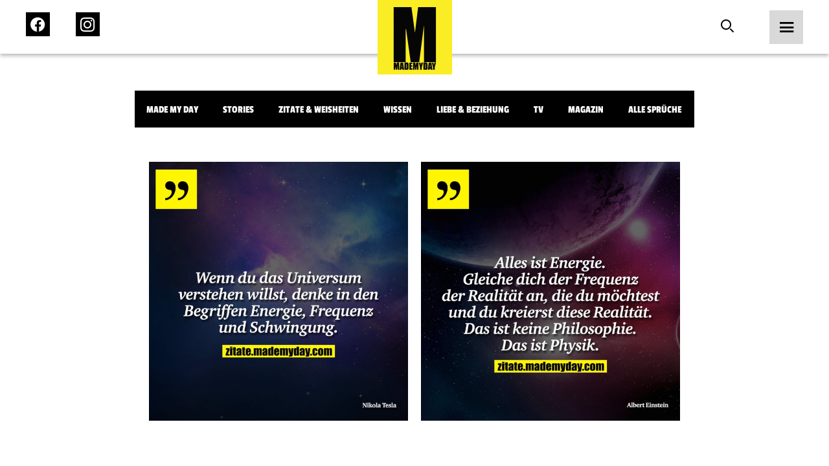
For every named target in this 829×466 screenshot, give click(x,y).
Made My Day (172, 109)
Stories (238, 109)
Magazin (586, 109)
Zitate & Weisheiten (318, 109)
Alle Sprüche (654, 109)
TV (538, 109)
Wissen (397, 109)
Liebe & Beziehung (473, 109)
